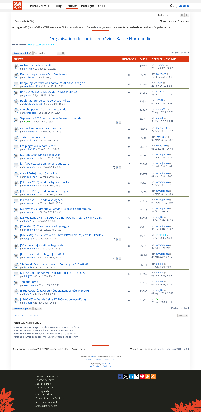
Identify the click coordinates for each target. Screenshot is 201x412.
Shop (101, 6)
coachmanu (30, 285)
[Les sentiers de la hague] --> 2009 (42, 254)
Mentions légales (45, 387)
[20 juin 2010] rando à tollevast (40, 154)
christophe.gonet (33, 103)
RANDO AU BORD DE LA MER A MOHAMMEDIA (49, 92)
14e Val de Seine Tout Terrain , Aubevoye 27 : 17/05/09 (54, 264)
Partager (87, 6)
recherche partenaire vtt (35, 65)
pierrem (28, 68)
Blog (58, 6)
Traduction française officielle (97, 359)
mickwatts (29, 77)
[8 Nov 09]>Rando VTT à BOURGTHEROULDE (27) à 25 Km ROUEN (62, 235)
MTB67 (159, 100)
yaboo (27, 95)
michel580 (29, 149)
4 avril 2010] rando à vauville (38, 173)
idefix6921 (161, 109)
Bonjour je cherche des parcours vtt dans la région (52, 83)
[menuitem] (30, 21)
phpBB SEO (106, 364)
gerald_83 (161, 234)
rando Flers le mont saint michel (41, 128)
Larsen (159, 82)
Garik (27, 121)
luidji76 (159, 117)
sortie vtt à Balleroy (32, 137)
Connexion (184, 5)
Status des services (46, 405)
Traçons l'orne (29, 281)
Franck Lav (30, 140)
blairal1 (28, 267)
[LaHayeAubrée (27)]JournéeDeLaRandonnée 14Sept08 (54, 290)
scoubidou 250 (32, 86)
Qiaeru (112, 359)
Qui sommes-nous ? (46, 376)
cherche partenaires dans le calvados (44, 109)
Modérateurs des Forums (41, 44)
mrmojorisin (30, 158)
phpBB (93, 357)
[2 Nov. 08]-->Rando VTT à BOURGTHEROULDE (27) (52, 273)
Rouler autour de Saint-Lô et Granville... (45, 100)
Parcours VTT (40, 6)
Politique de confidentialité (43, 393)
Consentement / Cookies (49, 398)
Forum (72, 6)
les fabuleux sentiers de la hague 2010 (44, 163)
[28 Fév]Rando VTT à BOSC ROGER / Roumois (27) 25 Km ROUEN (61, 217)
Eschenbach (30, 112)
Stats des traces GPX (47, 402)
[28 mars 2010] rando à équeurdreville (44, 182)
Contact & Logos (44, 380)
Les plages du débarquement (38, 146)
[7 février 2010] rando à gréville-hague (44, 226)
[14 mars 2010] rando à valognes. (41, 200)
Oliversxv (160, 64)
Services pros (43, 383)
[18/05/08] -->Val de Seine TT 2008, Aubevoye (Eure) (53, 299)
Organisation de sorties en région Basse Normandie (101, 38)
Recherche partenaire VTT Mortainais (44, 74)
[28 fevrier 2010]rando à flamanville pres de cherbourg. (55, 208)
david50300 (30, 131)
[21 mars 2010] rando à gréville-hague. (45, 191)
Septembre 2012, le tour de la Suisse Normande (50, 118)
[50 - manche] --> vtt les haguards (41, 245)
